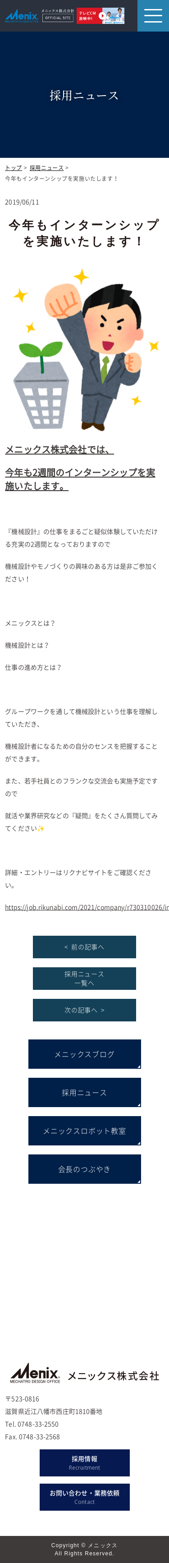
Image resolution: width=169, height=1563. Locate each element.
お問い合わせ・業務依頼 (85, 1497)
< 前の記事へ (84, 946)
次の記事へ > (84, 1009)
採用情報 (84, 1462)
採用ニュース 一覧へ (84, 978)
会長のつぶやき (84, 1168)
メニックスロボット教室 (84, 1130)
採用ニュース (47, 168)
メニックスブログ (84, 1053)
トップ (13, 168)
